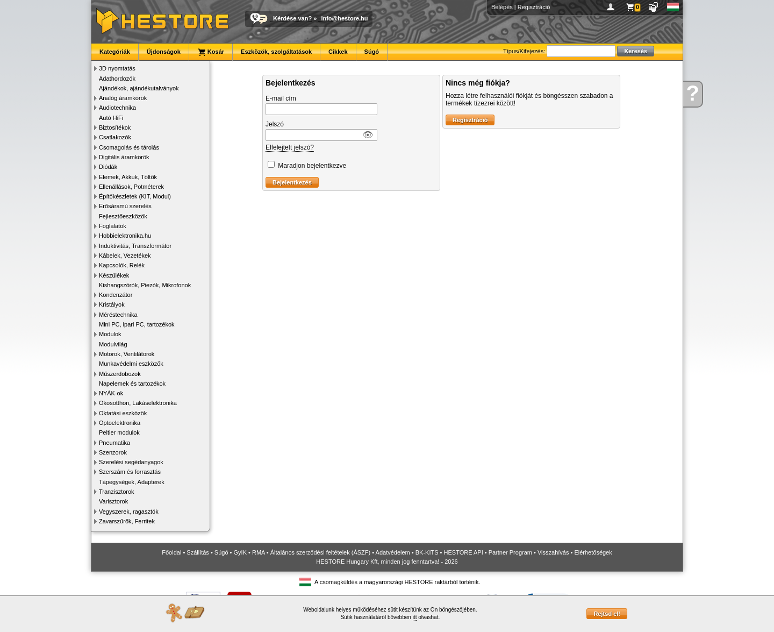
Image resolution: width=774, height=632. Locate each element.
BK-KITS (427, 552)
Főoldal (171, 552)
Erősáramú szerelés (125, 206)
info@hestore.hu (344, 18)
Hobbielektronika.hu (125, 235)
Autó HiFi (111, 118)
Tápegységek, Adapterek (131, 482)
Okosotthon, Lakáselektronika (138, 403)
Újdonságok (164, 51)
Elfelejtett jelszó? (290, 147)
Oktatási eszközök (123, 413)
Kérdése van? (292, 18)
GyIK (240, 552)
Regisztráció (534, 7)
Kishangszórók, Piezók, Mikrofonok (145, 285)
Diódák (108, 167)
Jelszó (275, 124)
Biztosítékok (115, 127)
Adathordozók (117, 78)
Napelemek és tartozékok (132, 383)
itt (415, 617)
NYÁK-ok (111, 393)
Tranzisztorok (116, 491)
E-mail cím (281, 98)
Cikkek (337, 51)
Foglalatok (112, 226)
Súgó (371, 51)
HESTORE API (463, 552)
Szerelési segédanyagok (131, 462)
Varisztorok (113, 501)
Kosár (210, 52)
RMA (258, 552)
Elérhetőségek (593, 552)
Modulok (110, 334)
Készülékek (114, 275)
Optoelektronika (119, 423)
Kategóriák (114, 51)
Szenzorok (113, 452)
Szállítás (198, 552)
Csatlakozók (115, 137)
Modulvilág (113, 344)
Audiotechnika (117, 107)
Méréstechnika (118, 314)
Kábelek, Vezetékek (125, 255)
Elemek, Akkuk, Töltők (128, 177)
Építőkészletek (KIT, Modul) (135, 196)
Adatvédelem (393, 552)
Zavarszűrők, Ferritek (127, 521)
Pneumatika (114, 442)
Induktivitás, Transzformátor (135, 246)
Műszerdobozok (120, 374)
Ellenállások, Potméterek (131, 186)
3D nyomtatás (117, 68)
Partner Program (510, 552)
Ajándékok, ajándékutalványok (139, 88)
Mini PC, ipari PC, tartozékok (137, 324)
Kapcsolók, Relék (122, 265)
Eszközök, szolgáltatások (276, 51)
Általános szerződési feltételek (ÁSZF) (320, 552)
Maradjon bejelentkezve (312, 165)
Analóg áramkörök (123, 98)
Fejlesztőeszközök (123, 216)
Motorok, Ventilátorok (126, 354)
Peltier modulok (119, 432)
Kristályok (112, 304)
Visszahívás (553, 552)
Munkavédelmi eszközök (131, 363)
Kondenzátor (115, 295)
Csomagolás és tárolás (129, 147)
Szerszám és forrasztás (130, 471)
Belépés (502, 7)
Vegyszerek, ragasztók (129, 511)
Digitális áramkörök (124, 157)
